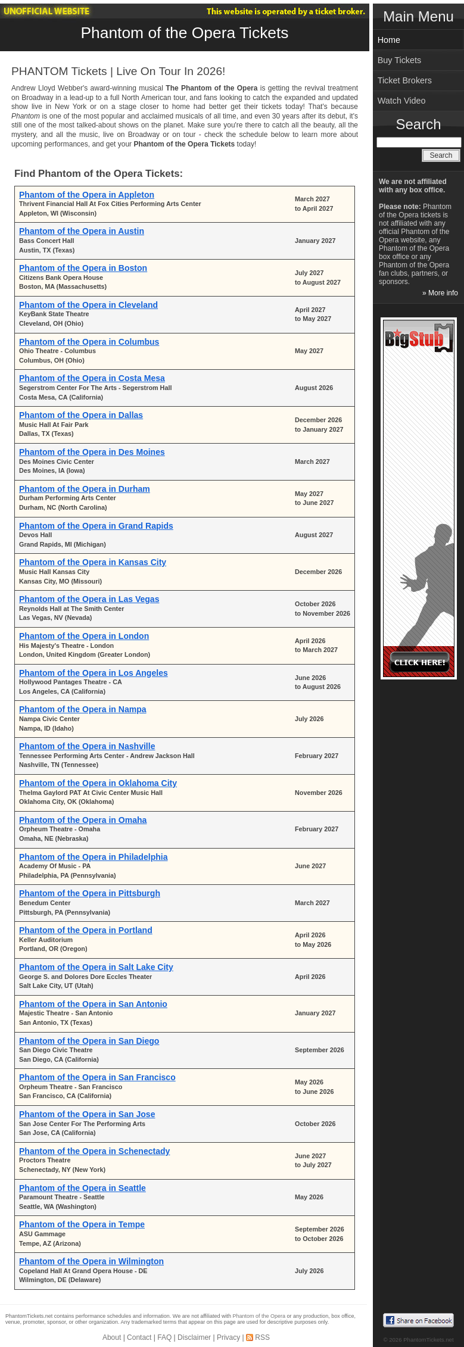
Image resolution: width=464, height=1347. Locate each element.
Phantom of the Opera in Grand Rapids (96, 526)
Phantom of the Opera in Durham (84, 489)
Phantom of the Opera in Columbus (89, 342)
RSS (262, 1337)
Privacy (228, 1337)
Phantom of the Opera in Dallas (81, 415)
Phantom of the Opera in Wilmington (91, 1261)
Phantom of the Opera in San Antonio (93, 1004)
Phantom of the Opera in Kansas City (92, 562)
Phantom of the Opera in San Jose (87, 1114)
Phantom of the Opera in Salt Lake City (96, 967)
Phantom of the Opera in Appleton (86, 194)
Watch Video (402, 100)
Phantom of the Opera (259, 1316)
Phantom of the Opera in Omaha (83, 820)
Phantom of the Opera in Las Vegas (89, 599)
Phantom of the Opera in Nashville (87, 746)
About (111, 1337)
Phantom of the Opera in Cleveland (88, 305)
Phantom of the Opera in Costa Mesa (92, 378)
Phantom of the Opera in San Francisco (97, 1077)
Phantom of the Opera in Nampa (83, 709)
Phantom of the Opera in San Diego (89, 1041)
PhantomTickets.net (428, 1339)
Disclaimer (194, 1337)
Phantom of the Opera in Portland (85, 930)
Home (389, 40)
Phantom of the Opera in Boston (83, 268)
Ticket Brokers (405, 80)
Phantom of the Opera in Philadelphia (93, 857)
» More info (440, 293)
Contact (139, 1337)
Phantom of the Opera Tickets (184, 33)
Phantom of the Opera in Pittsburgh (89, 893)
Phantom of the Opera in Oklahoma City (98, 783)
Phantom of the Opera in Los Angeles (93, 673)
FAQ (164, 1337)
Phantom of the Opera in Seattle (82, 1188)
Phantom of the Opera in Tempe (82, 1224)
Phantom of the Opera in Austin (81, 231)
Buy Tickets (400, 60)
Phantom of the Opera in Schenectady (94, 1151)
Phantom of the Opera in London (84, 636)
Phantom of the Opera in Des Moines (92, 452)
